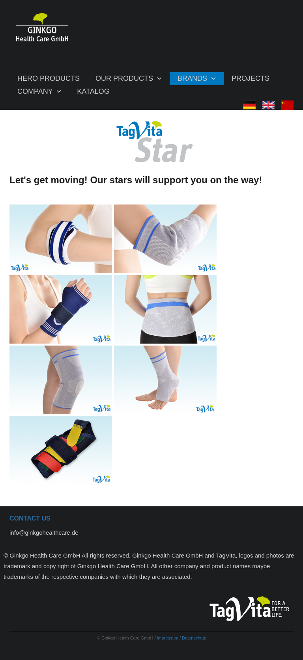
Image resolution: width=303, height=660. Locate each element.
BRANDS (193, 78)
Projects (250, 78)
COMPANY (35, 91)
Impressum (168, 638)
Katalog (93, 91)
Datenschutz (194, 638)
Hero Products (48, 78)
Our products (125, 78)
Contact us (29, 518)
